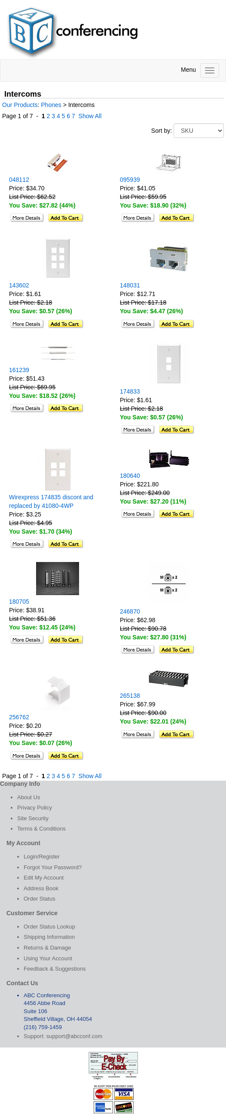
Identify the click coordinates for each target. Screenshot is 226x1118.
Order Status (39, 898)
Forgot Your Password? (53, 867)
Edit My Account (44, 877)
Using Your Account (48, 958)
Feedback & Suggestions (55, 968)
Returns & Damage (47, 947)
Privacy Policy (34, 807)
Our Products (19, 104)
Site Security (33, 818)
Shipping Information (49, 937)
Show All (90, 116)
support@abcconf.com (74, 1036)
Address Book (41, 888)
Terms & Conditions (41, 828)
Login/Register (42, 856)
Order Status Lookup (49, 926)
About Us (28, 797)
